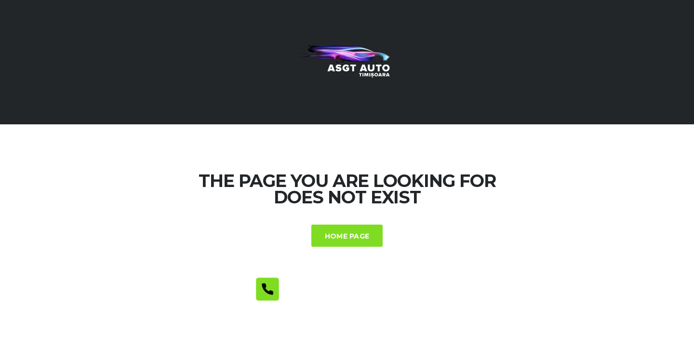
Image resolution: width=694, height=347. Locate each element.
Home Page (347, 236)
